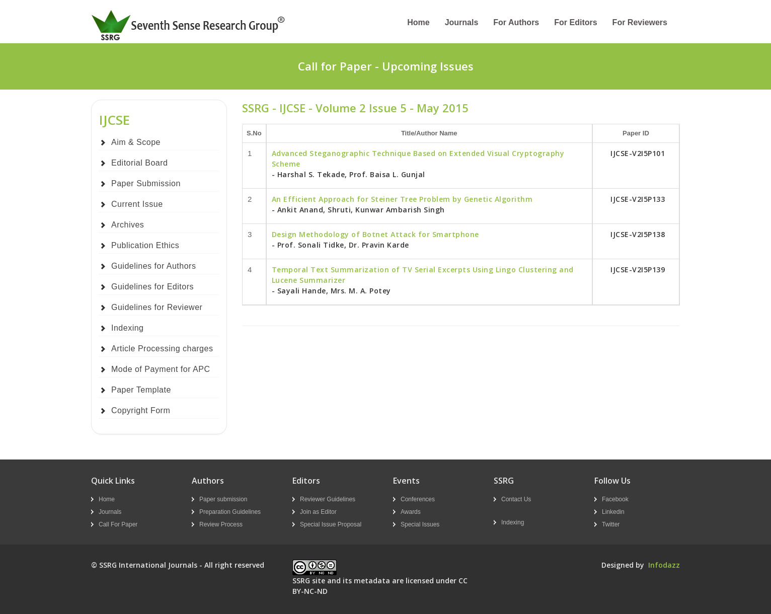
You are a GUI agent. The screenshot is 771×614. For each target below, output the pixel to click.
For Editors (575, 22)
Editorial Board (139, 163)
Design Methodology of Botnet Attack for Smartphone (375, 234)
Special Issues (420, 524)
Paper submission (223, 499)
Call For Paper (118, 524)
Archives (127, 224)
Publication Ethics (145, 245)
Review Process (221, 524)
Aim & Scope (136, 142)
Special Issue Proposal (330, 524)
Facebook (615, 499)
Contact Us (516, 499)
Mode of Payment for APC (160, 369)
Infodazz (664, 565)
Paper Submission (146, 183)
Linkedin (613, 511)
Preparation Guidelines (230, 511)
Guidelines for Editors (152, 286)
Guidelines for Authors (153, 266)
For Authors (516, 22)
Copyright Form (140, 410)
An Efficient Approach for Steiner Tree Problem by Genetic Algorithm (402, 199)
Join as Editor (318, 511)
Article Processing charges (162, 348)
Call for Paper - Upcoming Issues (386, 65)
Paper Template (141, 390)
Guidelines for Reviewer (156, 307)
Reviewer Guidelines (327, 499)
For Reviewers (639, 22)
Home (418, 22)
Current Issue (137, 204)
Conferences (418, 499)
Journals (462, 22)
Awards (411, 511)
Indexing (127, 328)
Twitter (611, 524)
